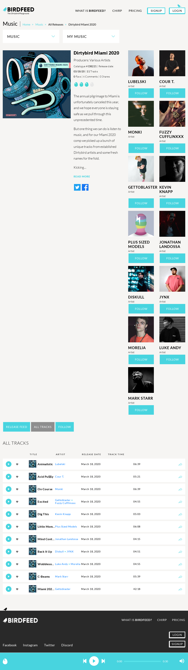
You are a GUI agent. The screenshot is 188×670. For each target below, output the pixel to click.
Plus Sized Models (139, 244)
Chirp (117, 10)
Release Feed (16, 426)
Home (26, 24)
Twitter (49, 645)
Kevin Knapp (166, 189)
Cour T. (167, 81)
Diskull (136, 297)
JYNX (164, 297)
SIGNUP (156, 10)
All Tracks (43, 426)
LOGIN (177, 10)
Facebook (10, 645)
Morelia (137, 347)
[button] (85, 661)
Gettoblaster (141, 187)
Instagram (30, 645)
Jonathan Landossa (170, 244)
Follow (141, 93)
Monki (135, 132)
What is (90, 10)
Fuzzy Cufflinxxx (171, 134)
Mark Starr (140, 398)
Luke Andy (170, 347)
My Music (77, 36)
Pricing (135, 10)
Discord (67, 645)
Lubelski (137, 81)
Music (39, 24)
